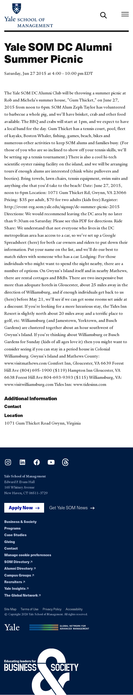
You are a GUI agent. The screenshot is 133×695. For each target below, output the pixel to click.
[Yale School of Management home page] (35, 15)
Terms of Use (29, 609)
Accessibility (74, 609)
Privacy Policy (52, 609)
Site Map (10, 609)
